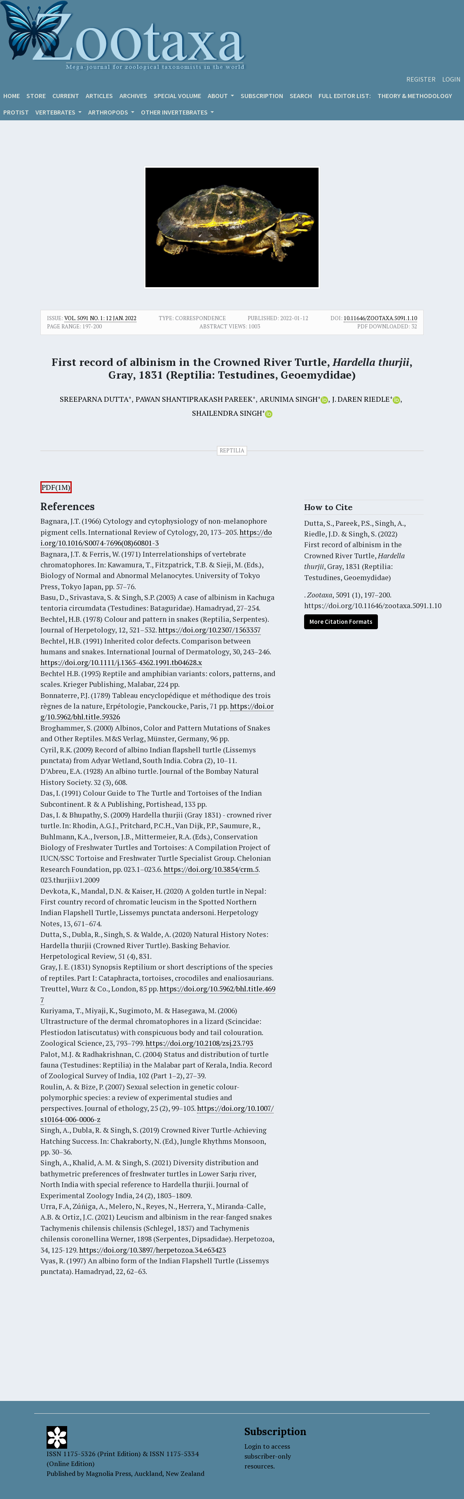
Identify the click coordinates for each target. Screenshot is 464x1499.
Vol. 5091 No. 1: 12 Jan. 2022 (100, 318)
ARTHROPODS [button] (108, 112)
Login (451, 79)
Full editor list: (345, 95)
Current (65, 95)
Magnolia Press (108, 1473)
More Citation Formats (341, 621)
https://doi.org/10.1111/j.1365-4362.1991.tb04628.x (121, 662)
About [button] (218, 95)
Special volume (177, 95)
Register (421, 79)
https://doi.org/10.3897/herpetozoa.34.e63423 (152, 1250)
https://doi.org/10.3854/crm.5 (211, 869)
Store (36, 95)
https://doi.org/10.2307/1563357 (209, 630)
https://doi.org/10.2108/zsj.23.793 (199, 1043)
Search (301, 95)
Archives (133, 95)
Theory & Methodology (414, 95)
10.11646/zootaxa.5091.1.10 (380, 318)
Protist (16, 112)
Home (11, 95)
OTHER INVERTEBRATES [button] (175, 112)
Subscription (262, 95)
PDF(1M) (56, 487)
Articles (99, 95)
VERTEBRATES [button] (56, 112)
